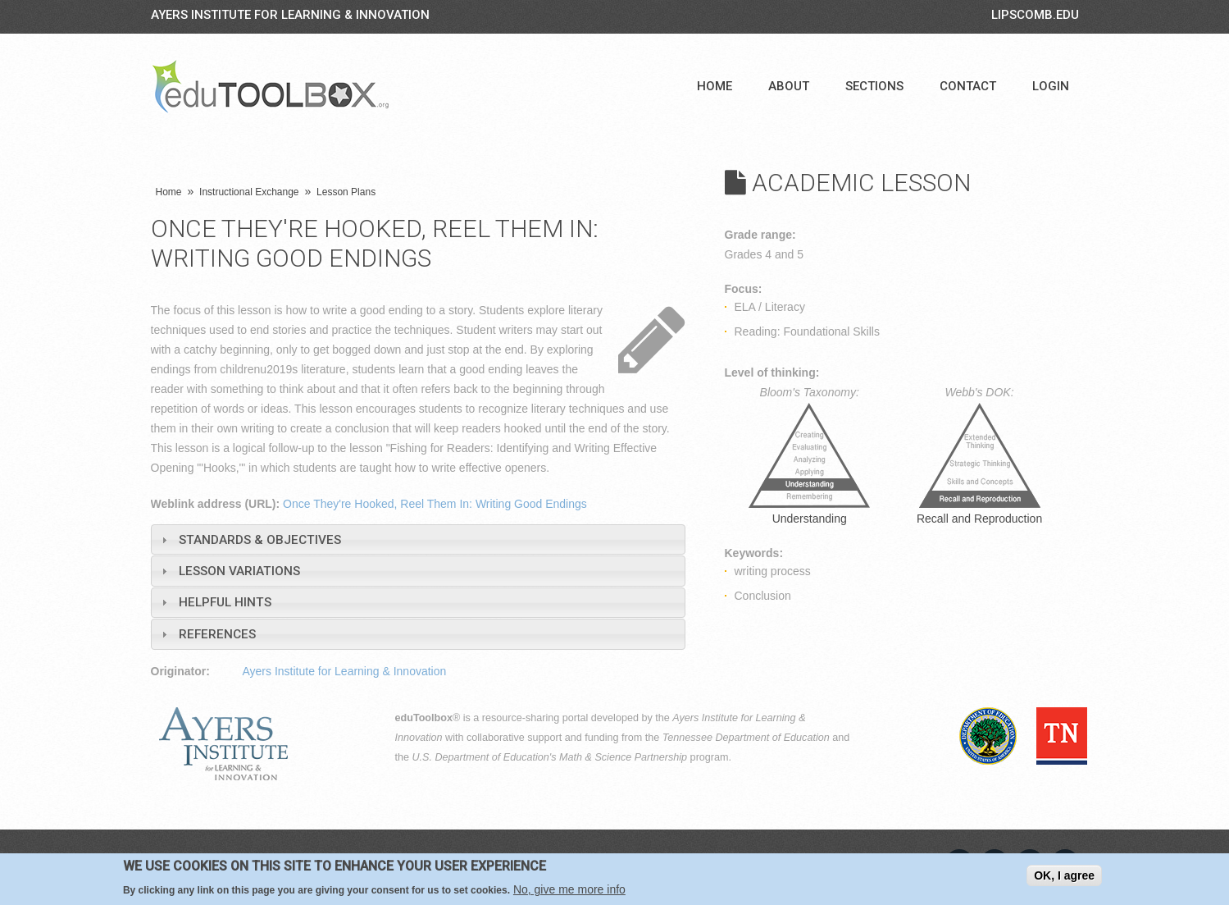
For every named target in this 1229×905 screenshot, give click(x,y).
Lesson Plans (346, 192)
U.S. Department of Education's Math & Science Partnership (550, 757)
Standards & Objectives (260, 539)
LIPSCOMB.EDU (1035, 14)
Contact (968, 86)
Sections (874, 86)
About (788, 86)
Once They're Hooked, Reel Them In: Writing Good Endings (435, 503)
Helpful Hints (225, 602)
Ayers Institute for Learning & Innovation (290, 14)
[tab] (418, 539)
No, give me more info (569, 889)
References (217, 634)
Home (714, 86)
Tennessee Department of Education (746, 737)
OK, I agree (1064, 875)
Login (1050, 86)
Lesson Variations (239, 571)
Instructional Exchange (248, 192)
